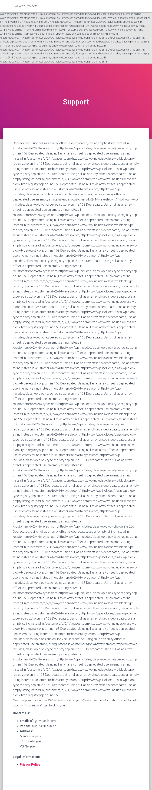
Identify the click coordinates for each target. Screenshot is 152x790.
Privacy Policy (30, 764)
